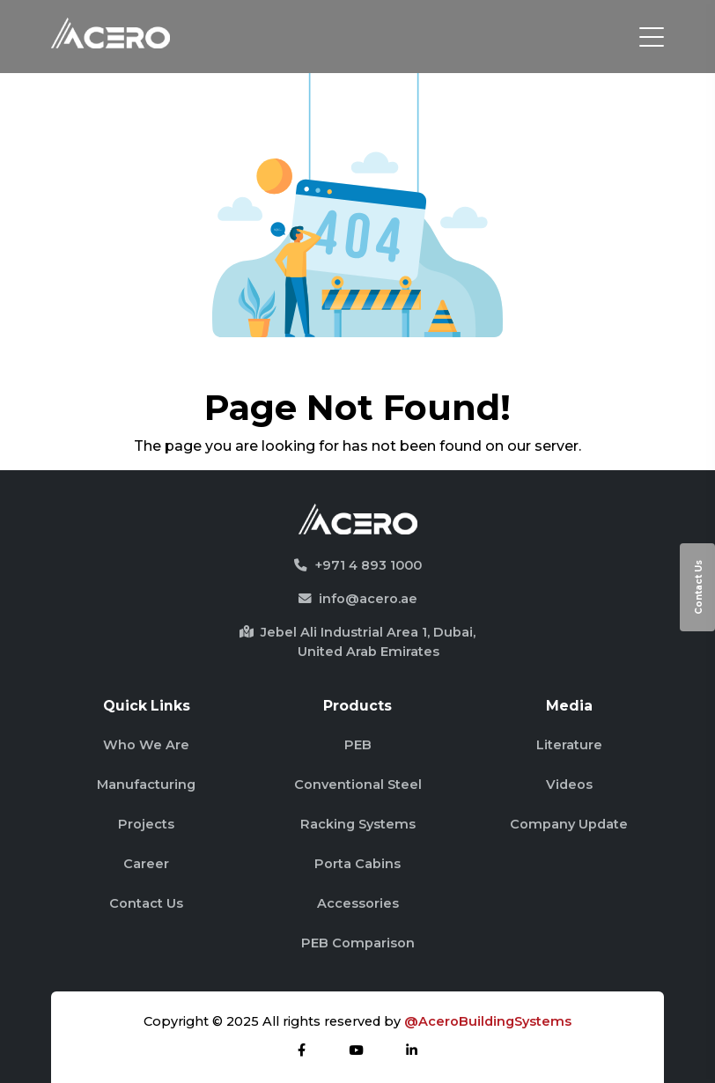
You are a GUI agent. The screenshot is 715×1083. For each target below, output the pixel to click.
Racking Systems (358, 824)
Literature (569, 745)
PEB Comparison (358, 943)
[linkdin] (411, 1050)
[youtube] (356, 1050)
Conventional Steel (358, 784)
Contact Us (698, 587)
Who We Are (146, 745)
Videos (569, 784)
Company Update (569, 824)
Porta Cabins (357, 864)
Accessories (358, 903)
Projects (146, 824)
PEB (358, 745)
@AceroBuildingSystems (487, 1021)
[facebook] (302, 1050)
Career (146, 864)
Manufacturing (146, 784)
